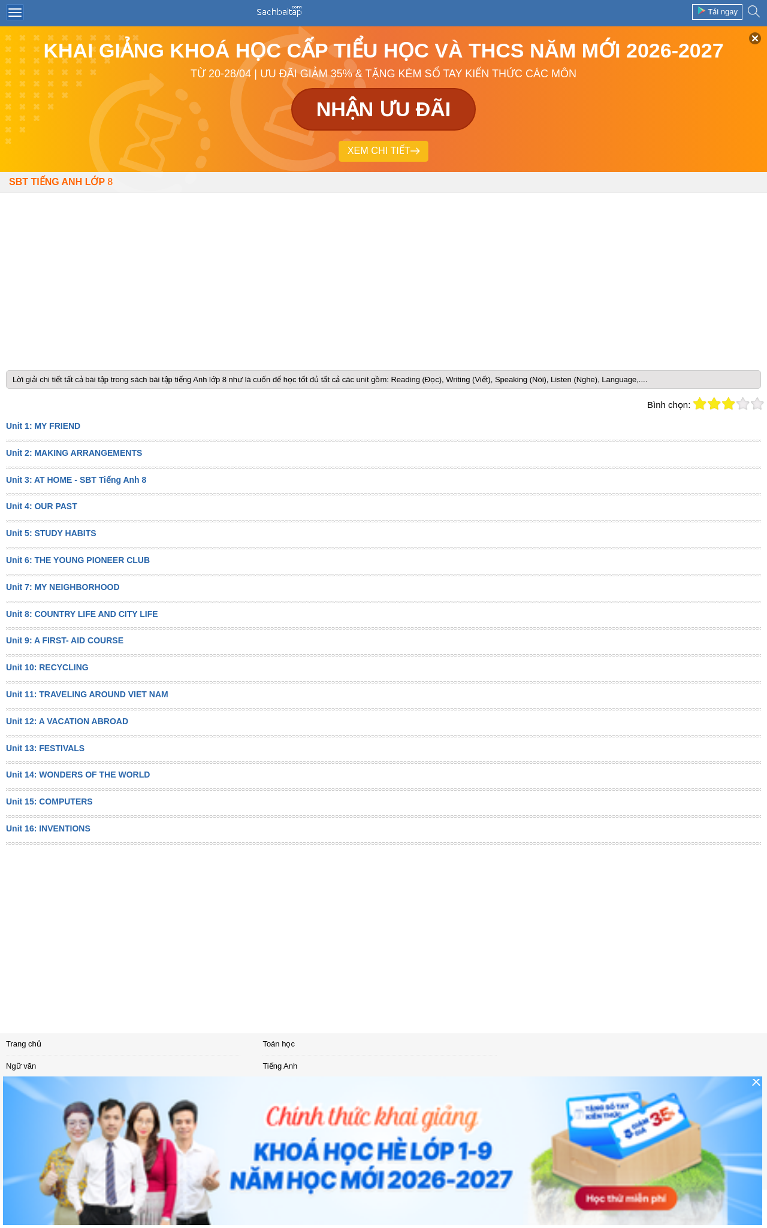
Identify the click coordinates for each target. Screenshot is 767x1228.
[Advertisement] (383, 277)
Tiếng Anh (279, 1065)
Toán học (278, 1043)
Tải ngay (717, 11)
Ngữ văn (21, 1065)
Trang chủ (23, 1043)
